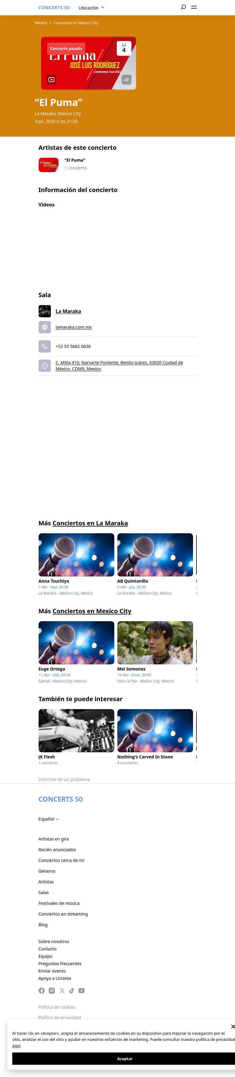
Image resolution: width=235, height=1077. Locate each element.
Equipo (46, 956)
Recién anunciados (57, 849)
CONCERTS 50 (54, 7)
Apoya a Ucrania (55, 978)
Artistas (46, 882)
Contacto (48, 949)
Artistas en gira (54, 839)
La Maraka (68, 311)
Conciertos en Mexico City (76, 22)
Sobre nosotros (54, 941)
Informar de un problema (64, 779)
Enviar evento (52, 971)
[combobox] (91, 8)
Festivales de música (59, 903)
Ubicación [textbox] (88, 8)
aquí (16, 1045)
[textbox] (50, 819)
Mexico (41, 22)
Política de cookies (57, 1007)
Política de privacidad (60, 1017)
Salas (44, 892)
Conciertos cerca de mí (61, 860)
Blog (43, 925)
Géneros (47, 871)
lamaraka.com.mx (74, 327)
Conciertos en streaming (63, 914)
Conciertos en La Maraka (90, 523)
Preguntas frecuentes (60, 963)
